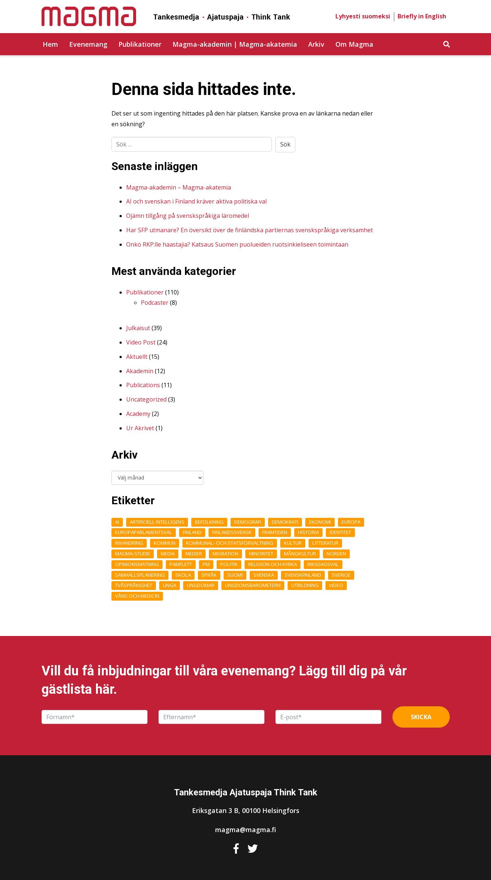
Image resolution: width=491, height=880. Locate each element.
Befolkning (209, 522)
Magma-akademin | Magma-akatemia (234, 44)
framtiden (274, 532)
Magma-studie (132, 553)
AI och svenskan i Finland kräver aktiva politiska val (196, 201)
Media (168, 553)
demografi (247, 522)
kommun (164, 543)
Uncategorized (146, 399)
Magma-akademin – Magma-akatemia (178, 187)
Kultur (293, 543)
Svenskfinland (303, 575)
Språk (209, 575)
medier (193, 553)
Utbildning (305, 585)
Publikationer (139, 44)
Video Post (141, 342)
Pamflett (181, 564)
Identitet (340, 532)
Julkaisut (138, 328)
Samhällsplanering (140, 575)
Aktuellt (136, 357)
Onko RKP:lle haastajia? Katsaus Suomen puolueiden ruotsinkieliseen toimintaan (237, 244)
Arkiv (316, 44)
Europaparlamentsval (143, 532)
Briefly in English (422, 16)
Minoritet (261, 553)
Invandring (129, 543)
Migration (225, 553)
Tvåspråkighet (133, 585)
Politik (229, 564)
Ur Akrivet (140, 428)
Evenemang (88, 44)
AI (117, 522)
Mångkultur (300, 553)
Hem (50, 44)
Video (336, 585)
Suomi (235, 575)
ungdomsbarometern (253, 585)
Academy (138, 414)
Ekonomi (320, 522)
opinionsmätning (137, 564)
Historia (308, 532)
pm (206, 564)
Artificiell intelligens (157, 522)
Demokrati (285, 522)
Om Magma (354, 44)
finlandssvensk (232, 532)
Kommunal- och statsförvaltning (229, 543)
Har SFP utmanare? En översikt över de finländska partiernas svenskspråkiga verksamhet (249, 230)
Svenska (263, 575)
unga (169, 585)
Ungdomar (200, 585)
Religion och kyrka (272, 564)
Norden (336, 553)
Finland (192, 532)
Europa (351, 522)
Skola (183, 575)
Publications (143, 385)
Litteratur (325, 543)
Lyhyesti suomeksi (362, 16)
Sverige (341, 575)
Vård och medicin (137, 596)
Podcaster (154, 302)
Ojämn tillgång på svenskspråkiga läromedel (187, 216)
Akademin (139, 371)
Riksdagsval (323, 564)
